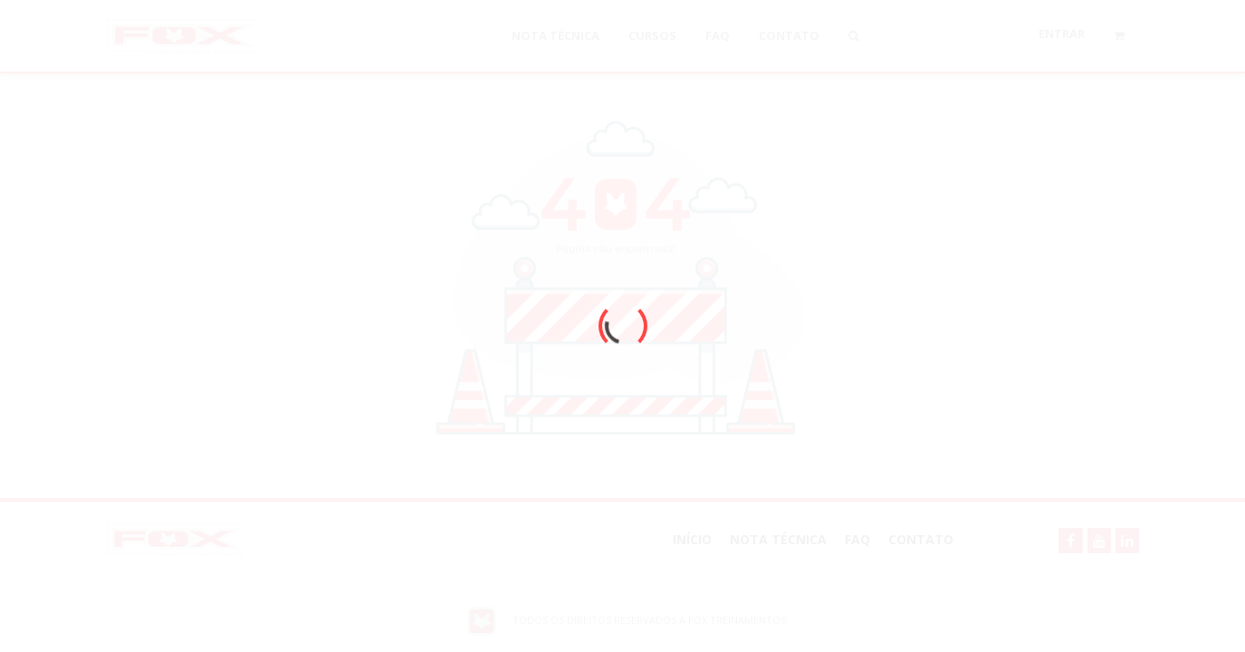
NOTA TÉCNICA (778, 539)
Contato (920, 539)
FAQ (857, 539)
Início (692, 539)
